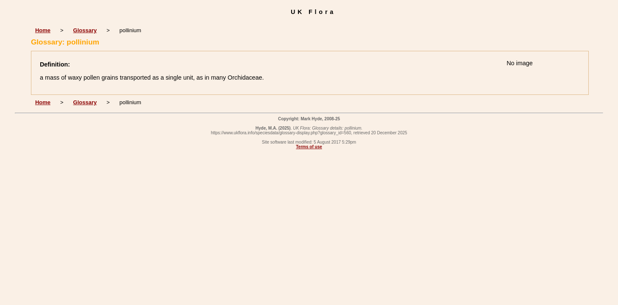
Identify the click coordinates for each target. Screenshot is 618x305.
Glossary (85, 30)
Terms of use (309, 146)
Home (42, 30)
